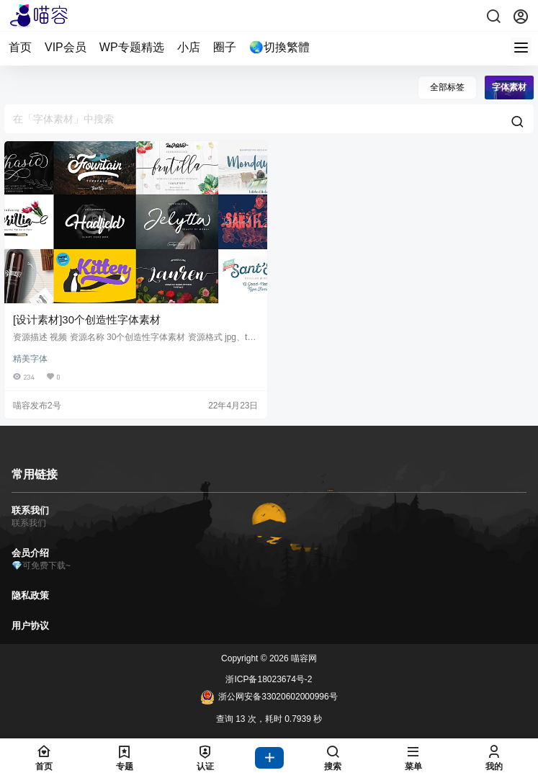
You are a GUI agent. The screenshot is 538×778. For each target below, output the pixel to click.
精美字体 (30, 359)
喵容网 (303, 658)
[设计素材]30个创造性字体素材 (87, 319)
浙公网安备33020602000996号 (268, 697)
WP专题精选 (131, 47)
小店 (188, 47)
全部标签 (447, 87)
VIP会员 (65, 47)
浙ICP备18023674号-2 (268, 679)
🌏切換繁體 (279, 47)
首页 (20, 47)
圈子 (224, 47)
